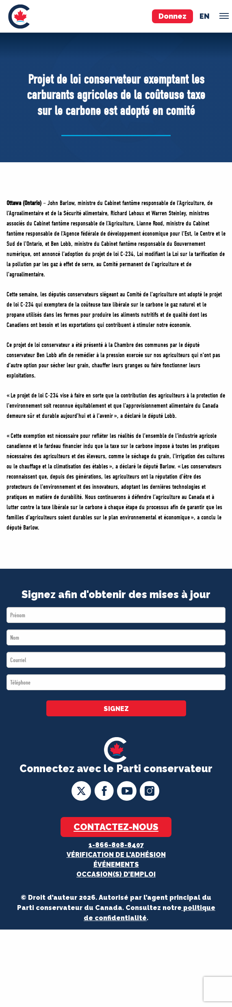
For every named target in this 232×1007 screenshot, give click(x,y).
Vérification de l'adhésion (116, 855)
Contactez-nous (116, 827)
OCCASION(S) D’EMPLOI (116, 874)
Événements (116, 864)
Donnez (172, 16)
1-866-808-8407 (116, 845)
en (204, 16)
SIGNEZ (116, 709)
